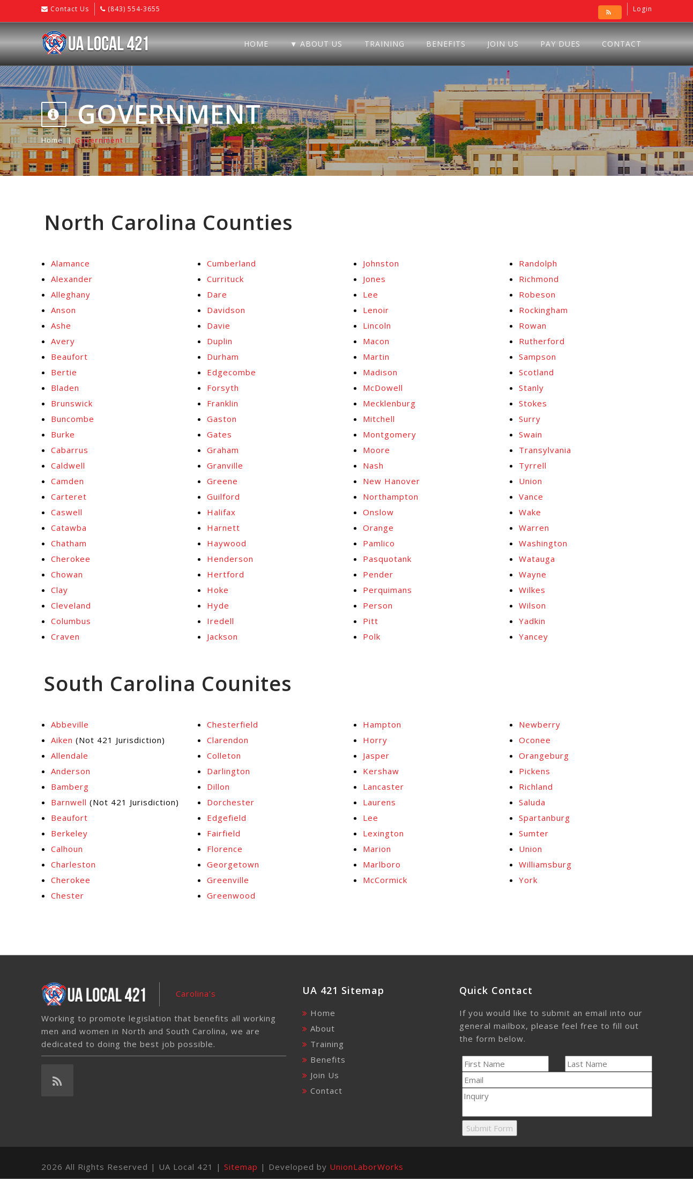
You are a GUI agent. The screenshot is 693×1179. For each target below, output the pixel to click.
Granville (225, 465)
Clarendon (228, 740)
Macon (376, 341)
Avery (63, 341)
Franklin (223, 403)
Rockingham (543, 310)
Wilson (532, 605)
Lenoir (376, 310)
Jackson (222, 636)
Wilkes (532, 589)
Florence (225, 848)
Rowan (533, 325)
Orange (378, 527)
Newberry (540, 724)
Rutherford (542, 341)
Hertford (225, 574)
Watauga (537, 558)
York (528, 879)
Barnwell (69, 802)
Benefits (446, 44)
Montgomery (389, 434)
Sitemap (241, 1166)
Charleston (73, 864)
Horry (375, 740)
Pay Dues (560, 44)
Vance (531, 496)
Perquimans (387, 589)
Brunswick (72, 403)
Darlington (228, 771)
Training (384, 44)
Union (530, 481)
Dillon (218, 786)
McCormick (385, 879)
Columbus (71, 621)
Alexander (72, 278)
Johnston (381, 263)
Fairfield (224, 833)
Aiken (62, 740)
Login (642, 8)
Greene (222, 481)
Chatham (69, 543)
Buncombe (72, 418)
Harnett (223, 527)
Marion (377, 848)
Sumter (534, 833)
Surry (530, 418)
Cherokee (71, 558)
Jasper (376, 755)
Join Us (503, 44)
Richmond (539, 278)
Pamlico (379, 543)
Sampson (537, 356)
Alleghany (71, 294)
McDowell (383, 387)
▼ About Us (316, 44)
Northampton (391, 496)
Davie (218, 325)
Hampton (382, 724)
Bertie (64, 372)
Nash (373, 465)
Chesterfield (232, 724)
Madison (380, 372)
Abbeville (70, 724)
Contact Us (68, 8)
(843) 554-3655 (133, 8)
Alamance (70, 263)
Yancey (533, 636)
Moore (376, 449)
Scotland (536, 372)
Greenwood (231, 895)
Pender (378, 574)
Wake (530, 512)
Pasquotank (387, 558)
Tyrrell (533, 465)
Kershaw (381, 771)
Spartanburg (544, 817)
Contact (622, 44)
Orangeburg (544, 755)
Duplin (220, 341)
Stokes (533, 403)
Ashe (61, 325)
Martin (376, 356)
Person (378, 605)
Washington (543, 543)
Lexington (383, 833)
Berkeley (69, 833)
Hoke (218, 589)
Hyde (218, 605)
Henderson (230, 558)
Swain (530, 434)
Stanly (531, 387)
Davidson (226, 310)
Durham (223, 356)
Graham (223, 449)
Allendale (69, 755)
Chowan (67, 574)
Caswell (67, 512)
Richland (536, 786)
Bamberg (70, 786)
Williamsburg (545, 864)
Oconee (535, 740)
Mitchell (379, 418)
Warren (534, 527)
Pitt (370, 621)
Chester (67, 895)
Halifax (221, 512)
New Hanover (391, 481)
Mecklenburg (389, 403)
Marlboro (382, 864)
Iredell (220, 621)
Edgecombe (231, 372)
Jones (374, 278)
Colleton (224, 755)
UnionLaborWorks (367, 1166)
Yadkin (532, 621)
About (322, 1028)
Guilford (223, 496)
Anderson (71, 771)
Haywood (227, 543)
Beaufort (69, 356)
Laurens (379, 802)
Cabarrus (69, 449)
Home (256, 44)
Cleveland (71, 605)
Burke (63, 434)
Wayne (533, 574)
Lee (370, 294)
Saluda (532, 802)
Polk (372, 636)
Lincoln (377, 325)
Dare (217, 294)
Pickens (534, 771)
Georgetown (233, 864)
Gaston (222, 418)
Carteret (69, 496)
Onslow (378, 512)
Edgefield (227, 817)
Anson (63, 310)
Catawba (69, 527)
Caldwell (68, 465)
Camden (67, 481)
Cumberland (231, 263)
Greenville (228, 879)
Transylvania (545, 449)
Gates (219, 434)
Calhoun (67, 848)
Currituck (225, 278)
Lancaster (383, 786)
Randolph (538, 263)
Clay (59, 589)
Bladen (65, 387)
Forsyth (223, 387)
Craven (65, 636)
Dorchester (231, 802)
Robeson (537, 294)
